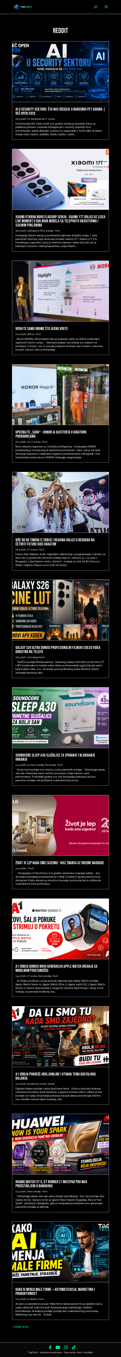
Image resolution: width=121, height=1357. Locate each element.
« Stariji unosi (20, 1326)
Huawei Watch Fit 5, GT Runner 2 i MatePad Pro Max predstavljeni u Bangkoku (51, 1183)
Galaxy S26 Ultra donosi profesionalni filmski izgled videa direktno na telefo (57, 649)
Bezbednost (37, 119)
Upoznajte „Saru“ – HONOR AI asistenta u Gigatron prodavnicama (50, 434)
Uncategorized (36, 657)
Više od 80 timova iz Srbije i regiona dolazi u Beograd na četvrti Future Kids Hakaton (55, 542)
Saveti (51, 1084)
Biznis (31, 334)
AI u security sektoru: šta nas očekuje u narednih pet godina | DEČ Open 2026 (60, 111)
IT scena (50, 119)
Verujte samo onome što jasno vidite (41, 328)
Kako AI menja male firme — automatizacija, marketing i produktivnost (55, 1291)
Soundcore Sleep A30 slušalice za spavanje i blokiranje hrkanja (55, 757)
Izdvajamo (33, 230)
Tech (57, 230)
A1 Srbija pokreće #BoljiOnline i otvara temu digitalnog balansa (55, 1076)
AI (29, 119)
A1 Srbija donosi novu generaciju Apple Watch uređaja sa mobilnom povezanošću (56, 968)
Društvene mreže (37, 1084)
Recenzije (50, 765)
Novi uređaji (46, 230)
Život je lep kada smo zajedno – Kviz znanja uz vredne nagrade (59, 862)
